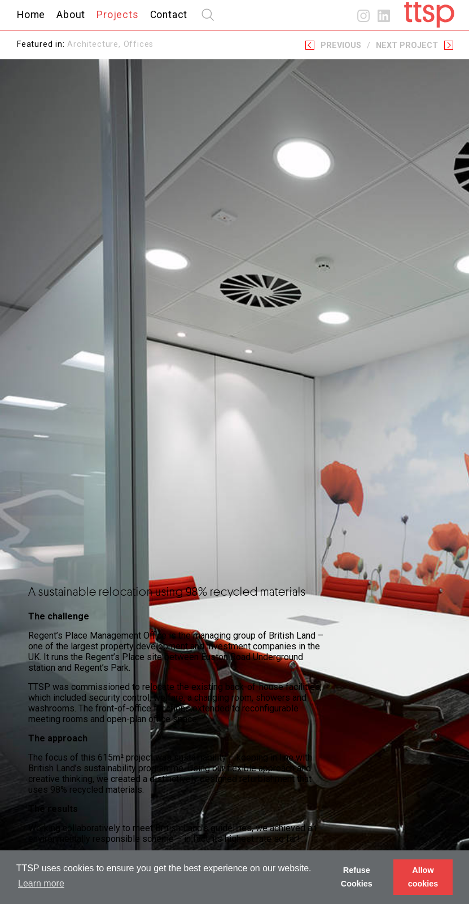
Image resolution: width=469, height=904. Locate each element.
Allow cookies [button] (423, 877)
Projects (117, 14)
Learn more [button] (41, 883)
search (207, 14)
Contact (169, 14)
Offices (139, 44)
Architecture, (95, 44)
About (70, 14)
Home (31, 14)
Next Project (407, 45)
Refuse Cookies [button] (356, 877)
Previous (341, 45)
